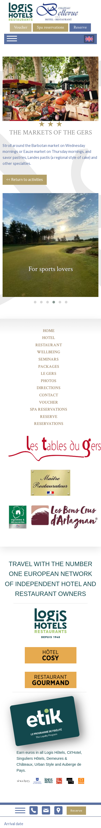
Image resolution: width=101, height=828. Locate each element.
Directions (48, 388)
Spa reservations (50, 27)
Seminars (48, 359)
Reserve (80, 27)
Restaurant (48, 345)
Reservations (48, 423)
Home (49, 331)
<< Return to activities (24, 179)
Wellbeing (48, 352)
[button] (35, 302)
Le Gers (48, 373)
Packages (48, 366)
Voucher (20, 27)
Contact (48, 395)
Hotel (48, 338)
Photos (48, 381)
